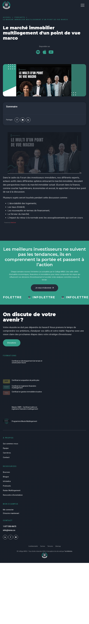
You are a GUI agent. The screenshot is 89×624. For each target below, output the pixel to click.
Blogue (6, 477)
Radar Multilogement (11, 490)
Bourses (6, 472)
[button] (82, 5)
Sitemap (58, 546)
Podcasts (7, 486)
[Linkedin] (28, 119)
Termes (42, 546)
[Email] (22, 119)
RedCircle (13, 222)
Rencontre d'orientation (13, 495)
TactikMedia (68, 551)
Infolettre (7, 481)
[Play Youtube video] (44, 153)
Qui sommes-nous (10, 444)
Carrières (7, 453)
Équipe (6, 448)
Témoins (50, 546)
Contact (6, 457)
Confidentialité (33, 546)
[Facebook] (17, 119)
